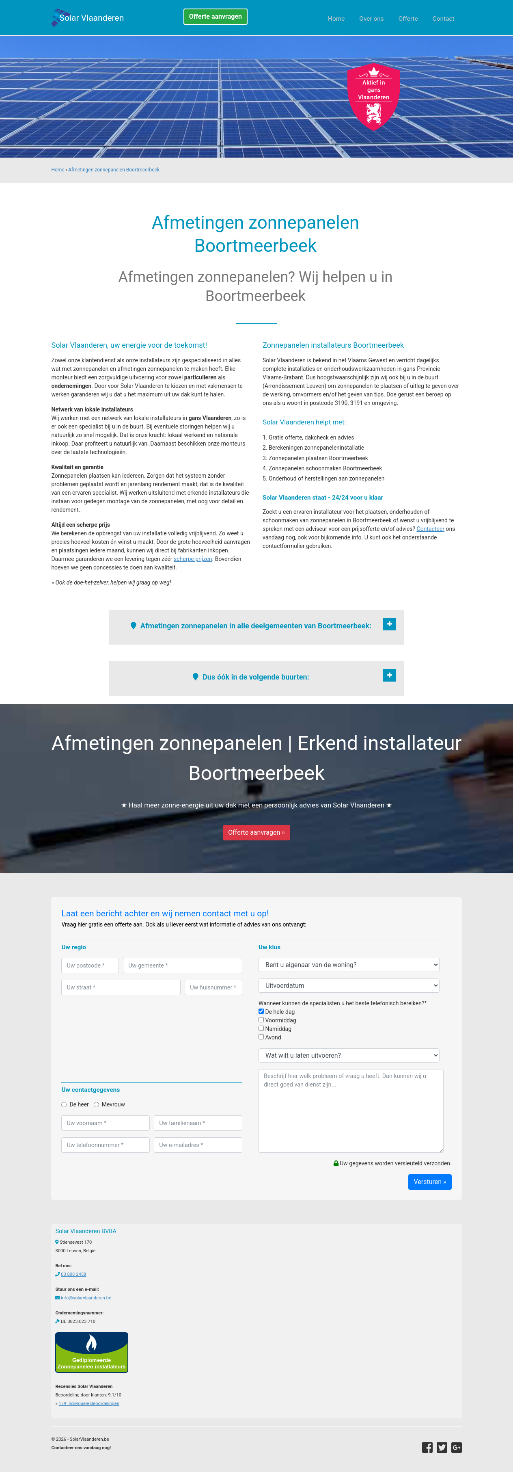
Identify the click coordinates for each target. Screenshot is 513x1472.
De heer (74, 1104)
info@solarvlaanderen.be (86, 1298)
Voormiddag (277, 1020)
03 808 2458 (73, 1274)
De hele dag (277, 1012)
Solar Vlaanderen (91, 18)
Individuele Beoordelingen (88, 1403)
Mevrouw (109, 1104)
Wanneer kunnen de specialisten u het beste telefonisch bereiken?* (343, 1003)
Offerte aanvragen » (256, 832)
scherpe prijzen (193, 559)
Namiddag (275, 1029)
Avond (270, 1037)
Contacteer (431, 529)
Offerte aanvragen (215, 16)
